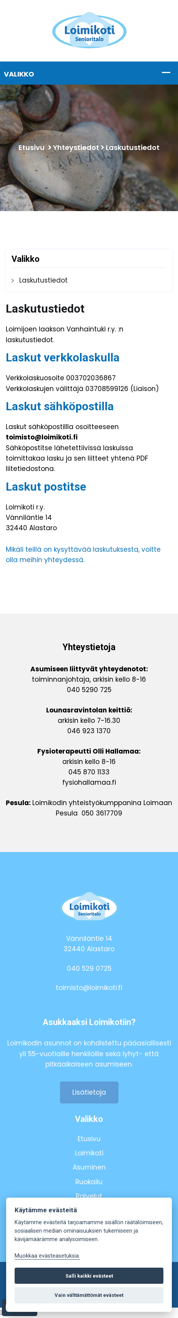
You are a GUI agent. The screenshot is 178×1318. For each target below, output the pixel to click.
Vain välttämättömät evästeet (89, 1295)
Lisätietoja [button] (89, 1092)
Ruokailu (89, 1182)
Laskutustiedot (133, 147)
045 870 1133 (89, 772)
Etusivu (31, 147)
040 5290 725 (89, 689)
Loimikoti (89, 1153)
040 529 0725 (89, 968)
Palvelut (89, 1196)
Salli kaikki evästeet (89, 1276)
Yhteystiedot (76, 147)
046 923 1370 (89, 731)
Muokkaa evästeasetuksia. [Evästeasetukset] (47, 1256)
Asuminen (89, 1167)
